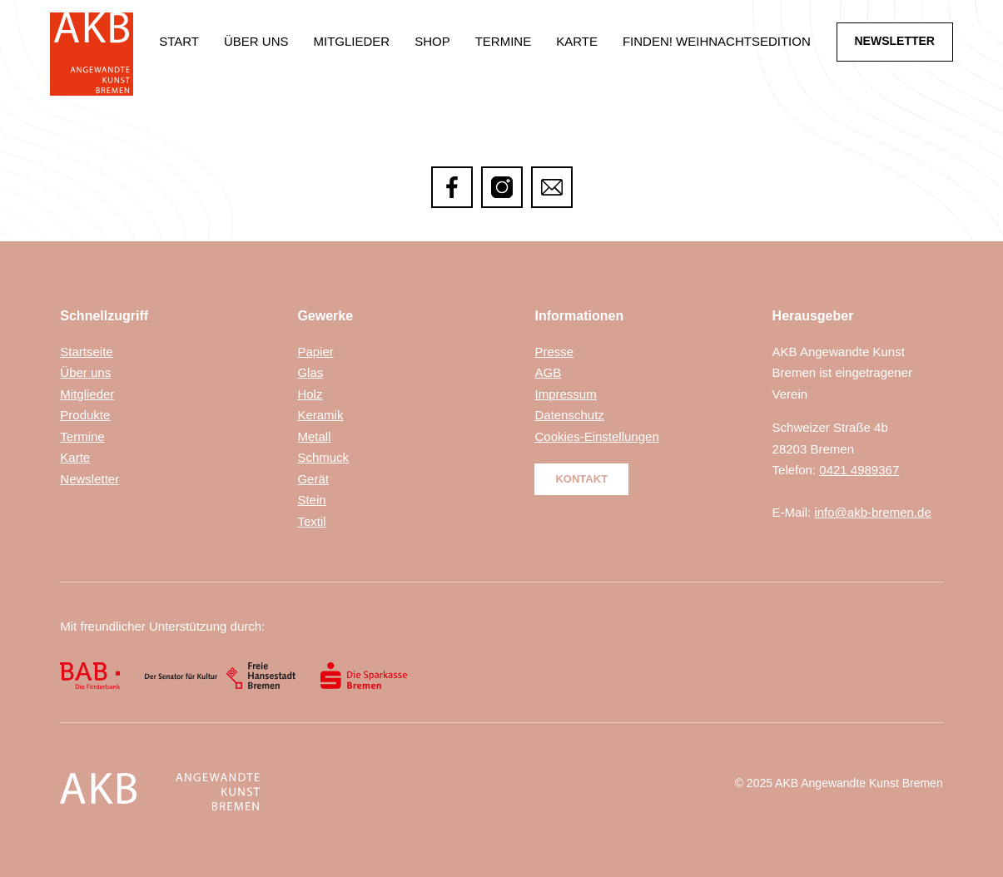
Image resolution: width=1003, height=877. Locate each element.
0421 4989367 (859, 470)
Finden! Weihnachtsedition (717, 41)
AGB (547, 372)
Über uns (256, 41)
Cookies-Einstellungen (596, 436)
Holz (309, 394)
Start (179, 41)
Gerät (313, 479)
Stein (311, 500)
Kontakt (581, 479)
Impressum (565, 394)
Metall (313, 436)
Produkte (85, 415)
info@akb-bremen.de (872, 512)
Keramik (320, 415)
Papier (315, 351)
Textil (311, 521)
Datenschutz (568, 415)
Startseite (86, 351)
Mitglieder (352, 41)
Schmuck (323, 457)
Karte (577, 41)
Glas (310, 372)
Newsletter (89, 479)
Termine (503, 41)
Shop (432, 41)
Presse (553, 351)
